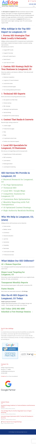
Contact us (3, 376)
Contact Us (29, 6)
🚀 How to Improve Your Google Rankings (11, 422)
